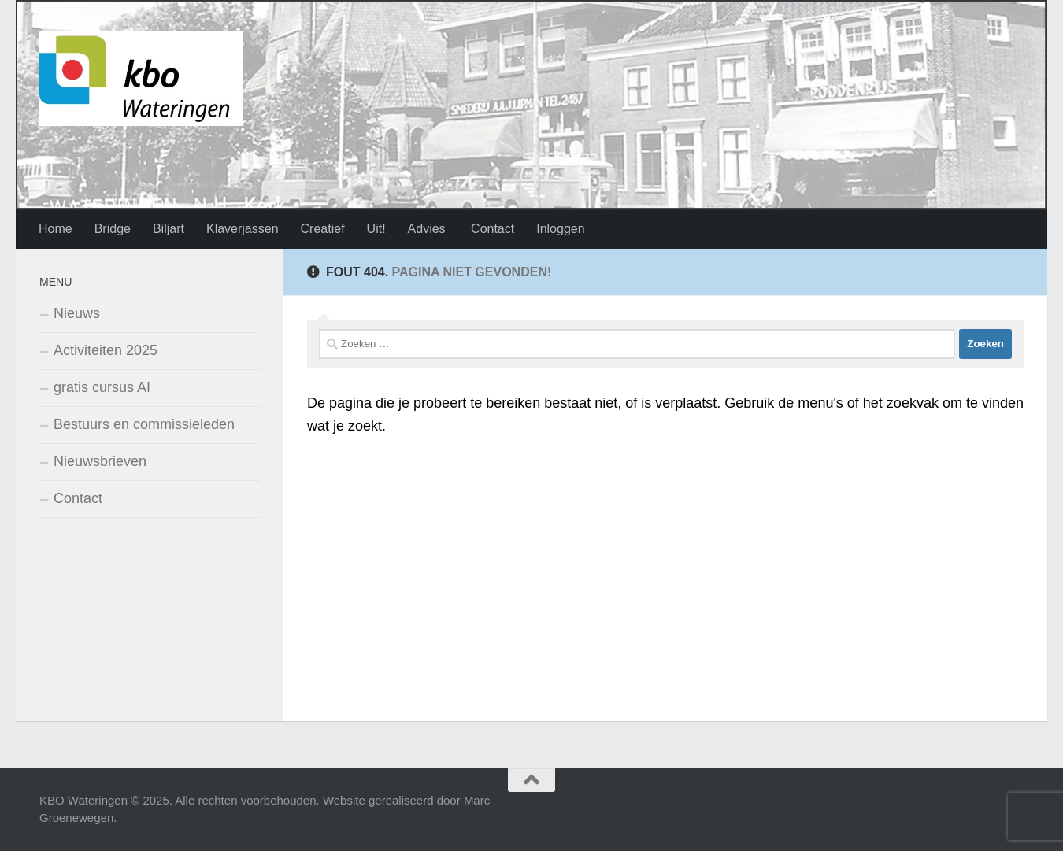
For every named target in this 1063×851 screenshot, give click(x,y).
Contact (491, 228)
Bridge (112, 228)
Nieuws (77, 313)
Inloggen (560, 228)
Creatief (323, 228)
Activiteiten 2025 (105, 350)
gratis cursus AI (102, 387)
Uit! (376, 228)
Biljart (168, 228)
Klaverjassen (242, 228)
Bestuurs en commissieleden (144, 424)
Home (55, 228)
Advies (427, 228)
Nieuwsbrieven (100, 461)
